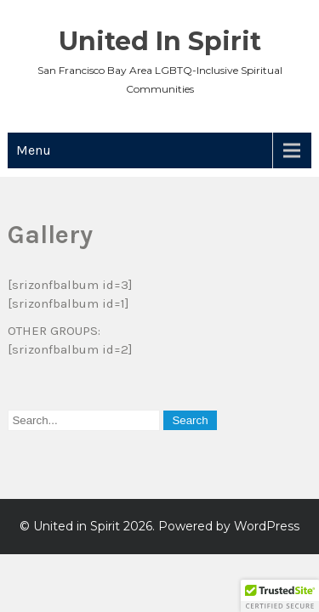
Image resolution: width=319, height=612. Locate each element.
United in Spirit (160, 41)
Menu (33, 150)
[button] (280, 596)
